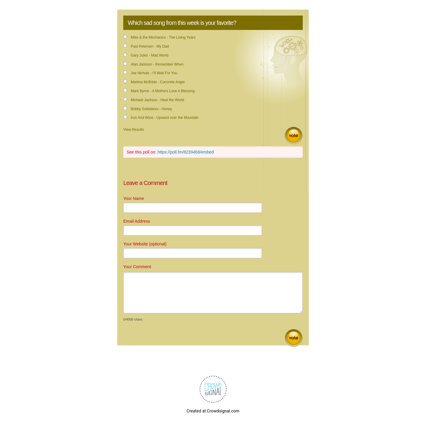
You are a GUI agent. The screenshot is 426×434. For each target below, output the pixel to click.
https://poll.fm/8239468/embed (186, 152)
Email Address (136, 221)
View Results (133, 130)
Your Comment (137, 266)
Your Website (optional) (145, 244)
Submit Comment (293, 338)
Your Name (133, 198)
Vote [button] (293, 136)
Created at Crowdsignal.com (213, 411)
